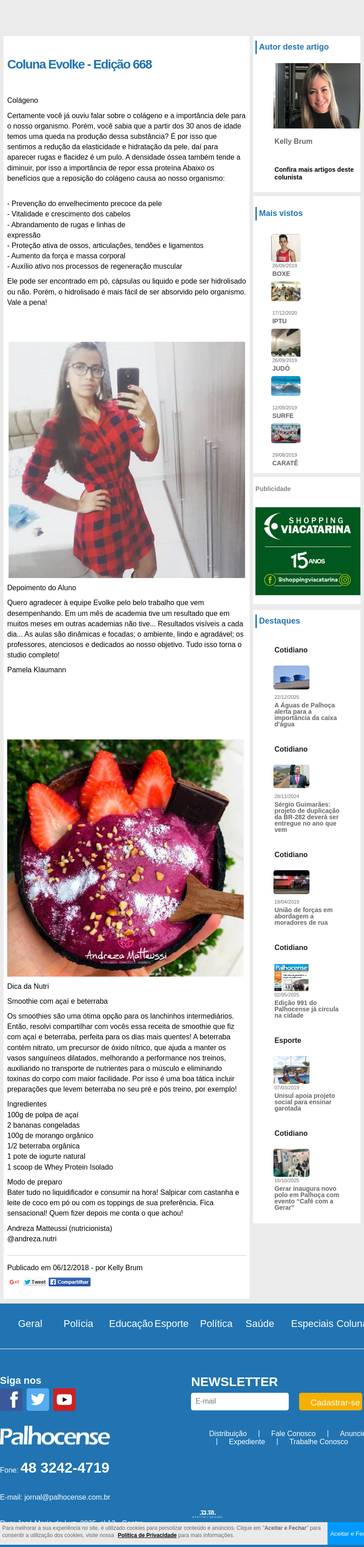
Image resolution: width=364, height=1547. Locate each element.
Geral (30, 1323)
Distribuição (228, 1433)
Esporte (172, 1323)
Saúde (260, 1323)
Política (216, 1323)
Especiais (312, 1323)
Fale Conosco (293, 1433)
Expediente (247, 1442)
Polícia (78, 1323)
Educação (131, 1323)
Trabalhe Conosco (319, 1442)
